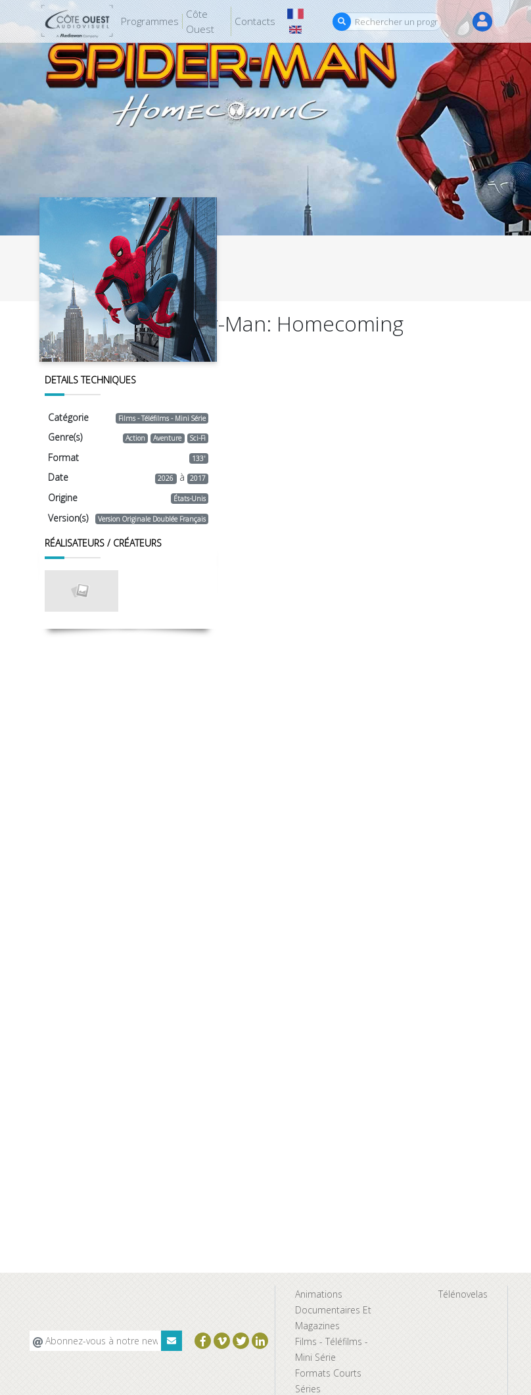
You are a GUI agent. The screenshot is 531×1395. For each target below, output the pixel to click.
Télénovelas (463, 1294)
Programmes (150, 21)
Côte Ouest (200, 21)
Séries (308, 1389)
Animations (318, 1294)
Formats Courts (328, 1373)
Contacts (255, 21)
